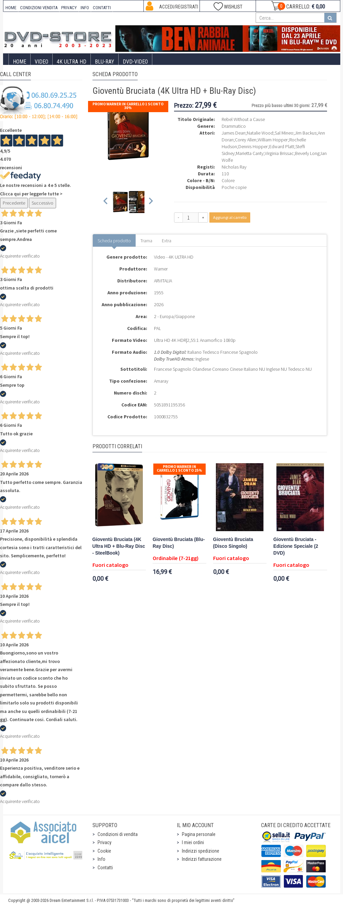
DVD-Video (135, 61)
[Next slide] (150, 202)
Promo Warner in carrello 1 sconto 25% (179, 468)
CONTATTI (102, 7)
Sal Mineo (284, 133)
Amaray (161, 381)
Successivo (42, 203)
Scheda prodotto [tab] (114, 241)
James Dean (233, 133)
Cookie (104, 851)
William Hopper (273, 140)
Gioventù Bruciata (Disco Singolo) (233, 543)
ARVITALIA (163, 281)
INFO (85, 7)
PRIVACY (69, 7)
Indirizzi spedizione (200, 851)
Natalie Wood (260, 133)
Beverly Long (307, 153)
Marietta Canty (249, 153)
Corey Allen (245, 140)
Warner (161, 269)
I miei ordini (193, 842)
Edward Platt (281, 146)
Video (41, 61)
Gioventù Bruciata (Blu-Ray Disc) (179, 543)
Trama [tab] (146, 241)
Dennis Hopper (253, 146)
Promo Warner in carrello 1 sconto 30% (128, 106)
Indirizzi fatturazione (202, 859)
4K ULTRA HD (71, 61)
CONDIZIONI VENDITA (38, 7)
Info (101, 859)
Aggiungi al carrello (229, 217)
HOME (10, 7)
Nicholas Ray (234, 167)
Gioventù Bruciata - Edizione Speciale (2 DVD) (295, 546)
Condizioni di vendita (118, 834)
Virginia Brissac (279, 153)
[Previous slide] (105, 202)
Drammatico (234, 126)
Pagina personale (199, 834)
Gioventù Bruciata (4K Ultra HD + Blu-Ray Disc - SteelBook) (118, 546)
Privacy (105, 842)
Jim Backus (305, 133)
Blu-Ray (104, 61)
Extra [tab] (166, 241)
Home (19, 61)
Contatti (105, 867)
